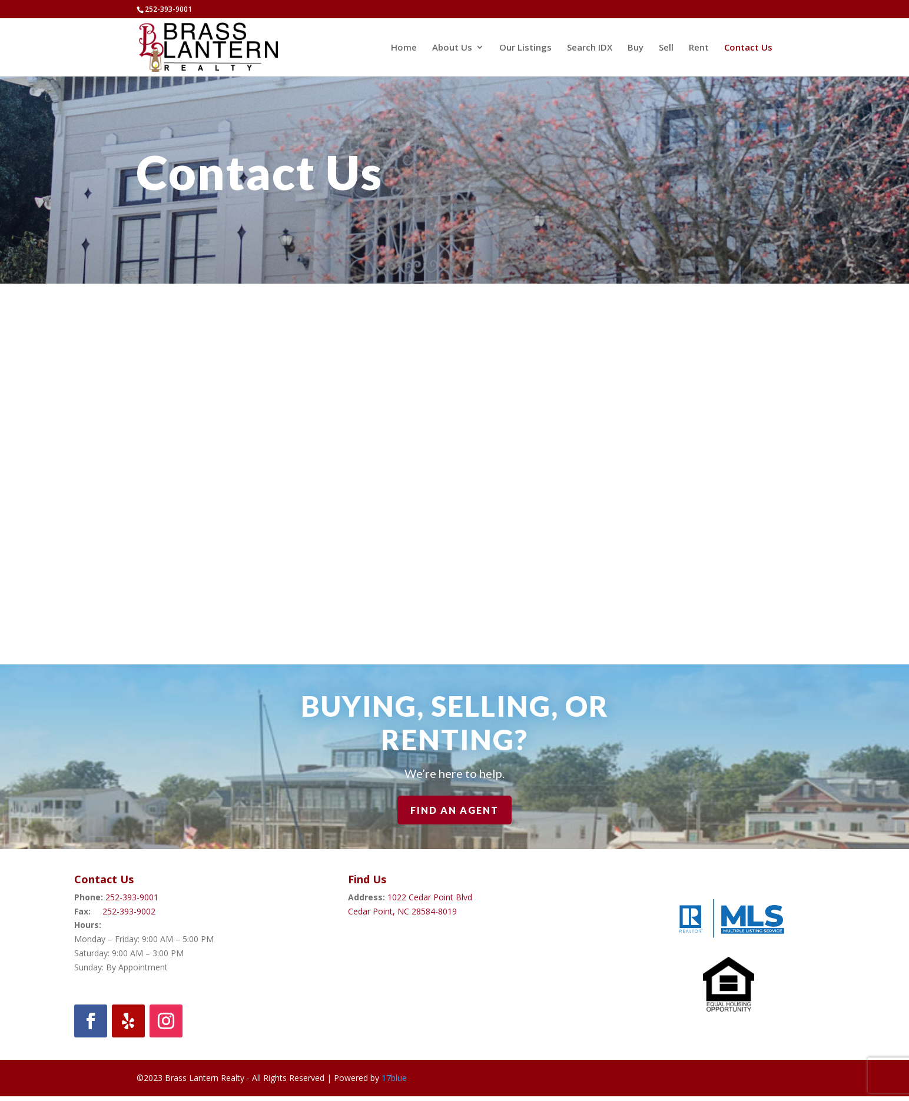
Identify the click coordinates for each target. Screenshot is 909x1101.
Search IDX (589, 48)
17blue (394, 1077)
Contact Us (748, 48)
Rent (699, 48)
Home (404, 48)
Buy (635, 48)
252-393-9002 (128, 911)
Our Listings (525, 48)
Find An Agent (454, 810)
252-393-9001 (131, 897)
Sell (666, 48)
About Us (452, 48)
